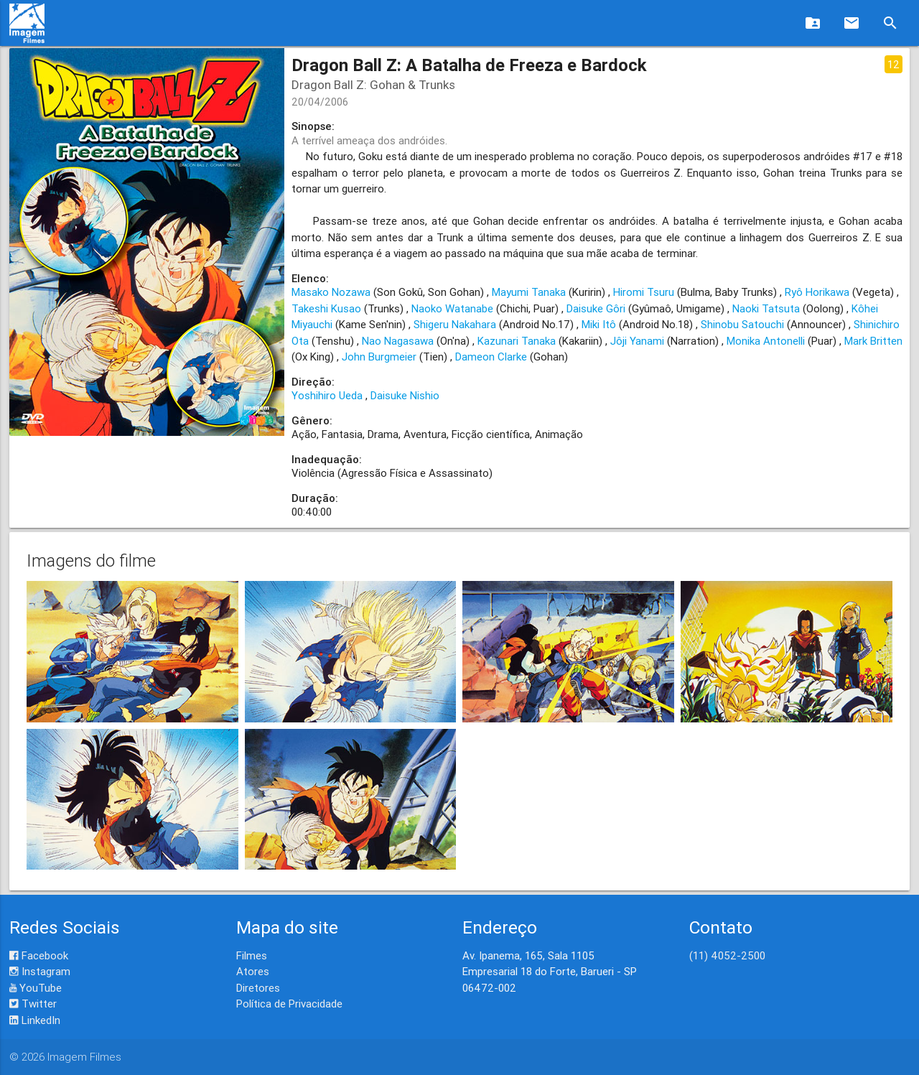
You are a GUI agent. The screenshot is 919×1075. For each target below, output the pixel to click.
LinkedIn (34, 1020)
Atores (252, 971)
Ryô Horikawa (817, 292)
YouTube (35, 988)
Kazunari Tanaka (516, 341)
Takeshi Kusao (326, 308)
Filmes (251, 955)
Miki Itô (599, 324)
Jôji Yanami (637, 341)
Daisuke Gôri (595, 308)
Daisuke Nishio (404, 395)
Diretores (258, 988)
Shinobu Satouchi (742, 324)
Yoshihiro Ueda (327, 395)
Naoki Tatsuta (766, 308)
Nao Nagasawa (398, 341)
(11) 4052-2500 (727, 955)
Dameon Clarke (491, 356)
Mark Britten (873, 341)
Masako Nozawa (330, 292)
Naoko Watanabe (452, 308)
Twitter (33, 1003)
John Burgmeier (379, 356)
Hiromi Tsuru (643, 292)
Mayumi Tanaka (529, 292)
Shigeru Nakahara (455, 324)
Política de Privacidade (289, 1003)
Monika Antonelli (766, 341)
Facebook (38, 955)
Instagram (39, 971)
